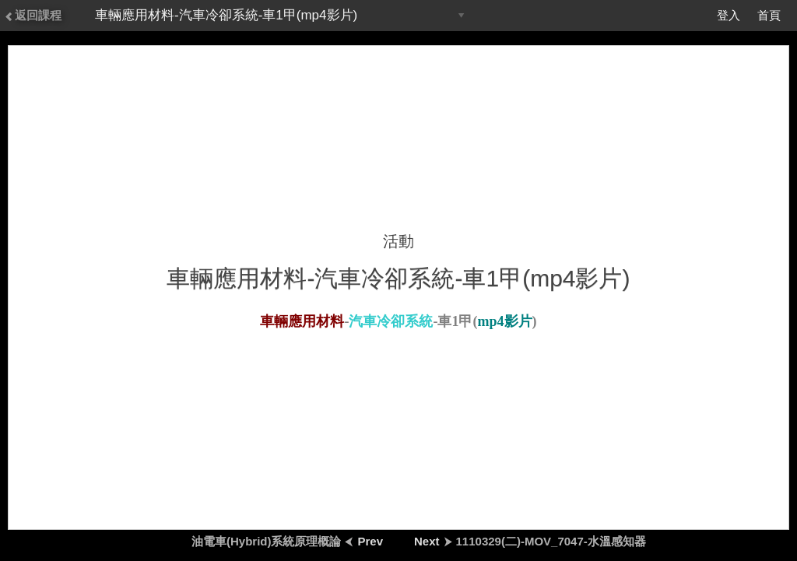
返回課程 (32, 15)
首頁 (769, 15)
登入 (728, 15)
